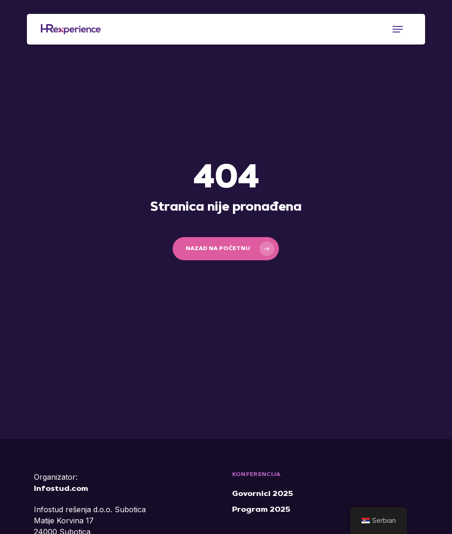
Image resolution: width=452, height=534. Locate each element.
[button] (397, 29)
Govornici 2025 (262, 494)
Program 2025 (261, 510)
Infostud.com (61, 489)
